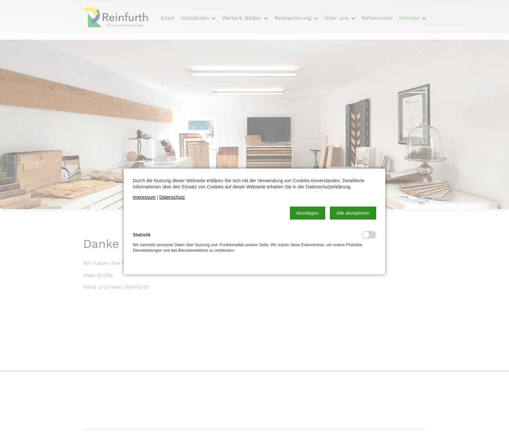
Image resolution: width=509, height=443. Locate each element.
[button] (307, 213)
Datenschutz (172, 197)
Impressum (144, 197)
